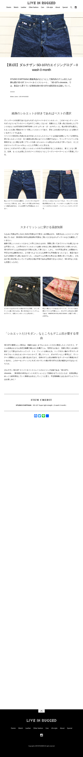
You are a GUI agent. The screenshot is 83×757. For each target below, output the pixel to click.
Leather (23, 7)
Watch (16, 7)
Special (65, 7)
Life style (50, 7)
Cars (42, 7)
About (57, 7)
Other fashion (33, 7)
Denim (8, 7)
